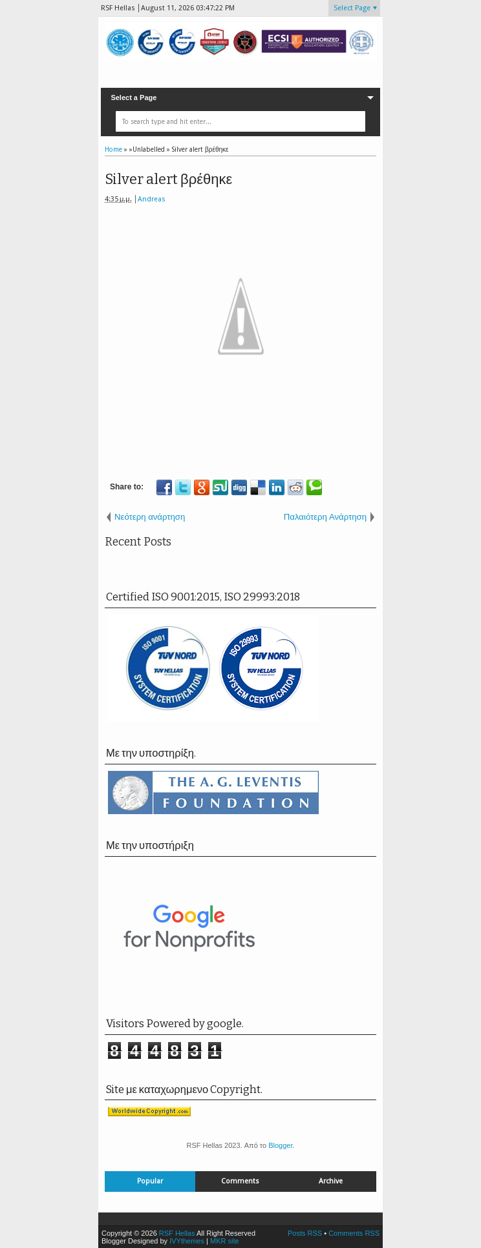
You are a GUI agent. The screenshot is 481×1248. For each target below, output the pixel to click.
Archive (331, 1181)
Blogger (280, 1145)
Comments (240, 1181)
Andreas (152, 199)
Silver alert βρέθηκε (168, 179)
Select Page (352, 8)
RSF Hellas (177, 1233)
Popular (150, 1181)
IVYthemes (186, 1241)
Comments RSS (353, 1233)
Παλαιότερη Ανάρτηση (325, 517)
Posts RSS (305, 1233)
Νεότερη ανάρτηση (149, 517)
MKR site (224, 1241)
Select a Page (133, 97)
